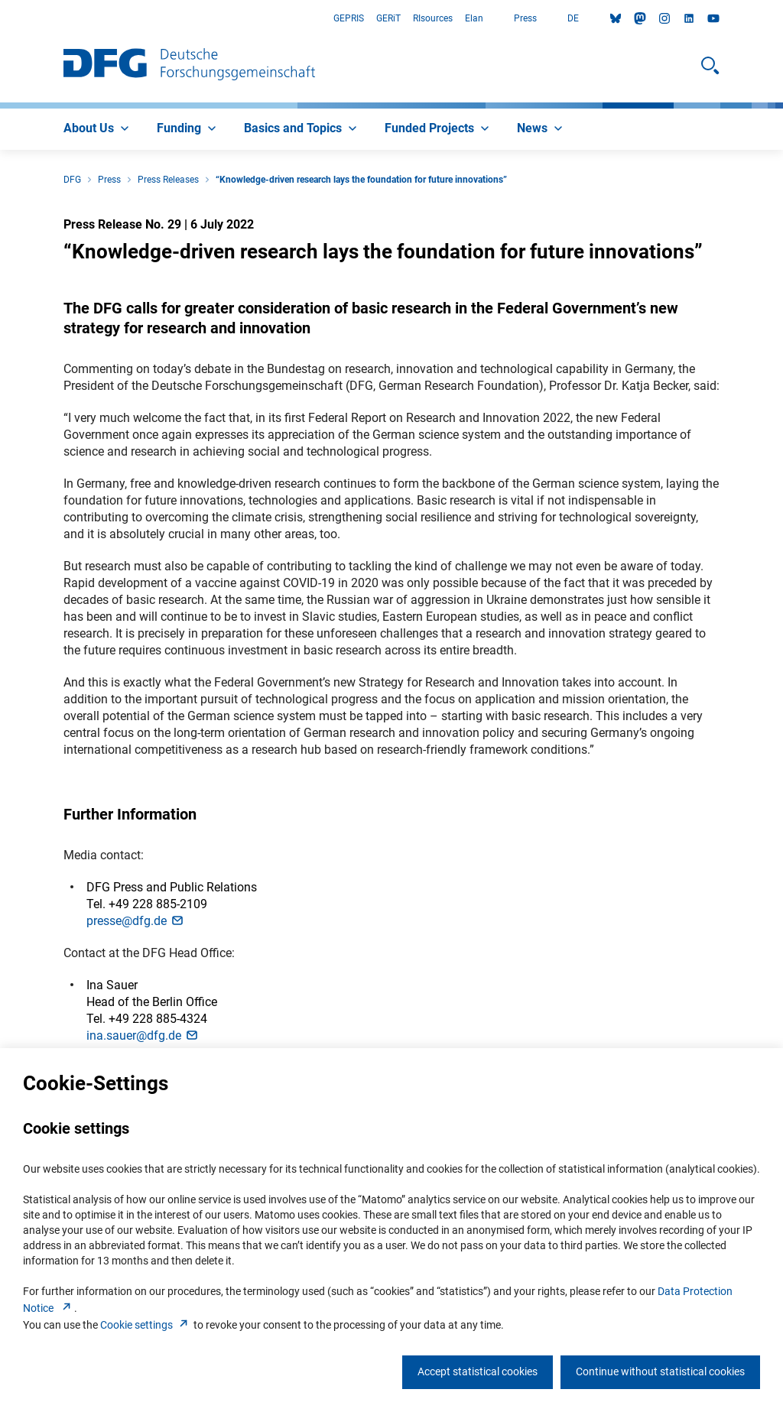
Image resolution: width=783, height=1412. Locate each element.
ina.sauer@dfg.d (143, 1035)
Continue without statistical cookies (660, 1371)
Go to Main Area (0, 18)
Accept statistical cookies (477, 1371)
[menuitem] (97, 129)
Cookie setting (145, 1325)
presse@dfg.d (135, 921)
